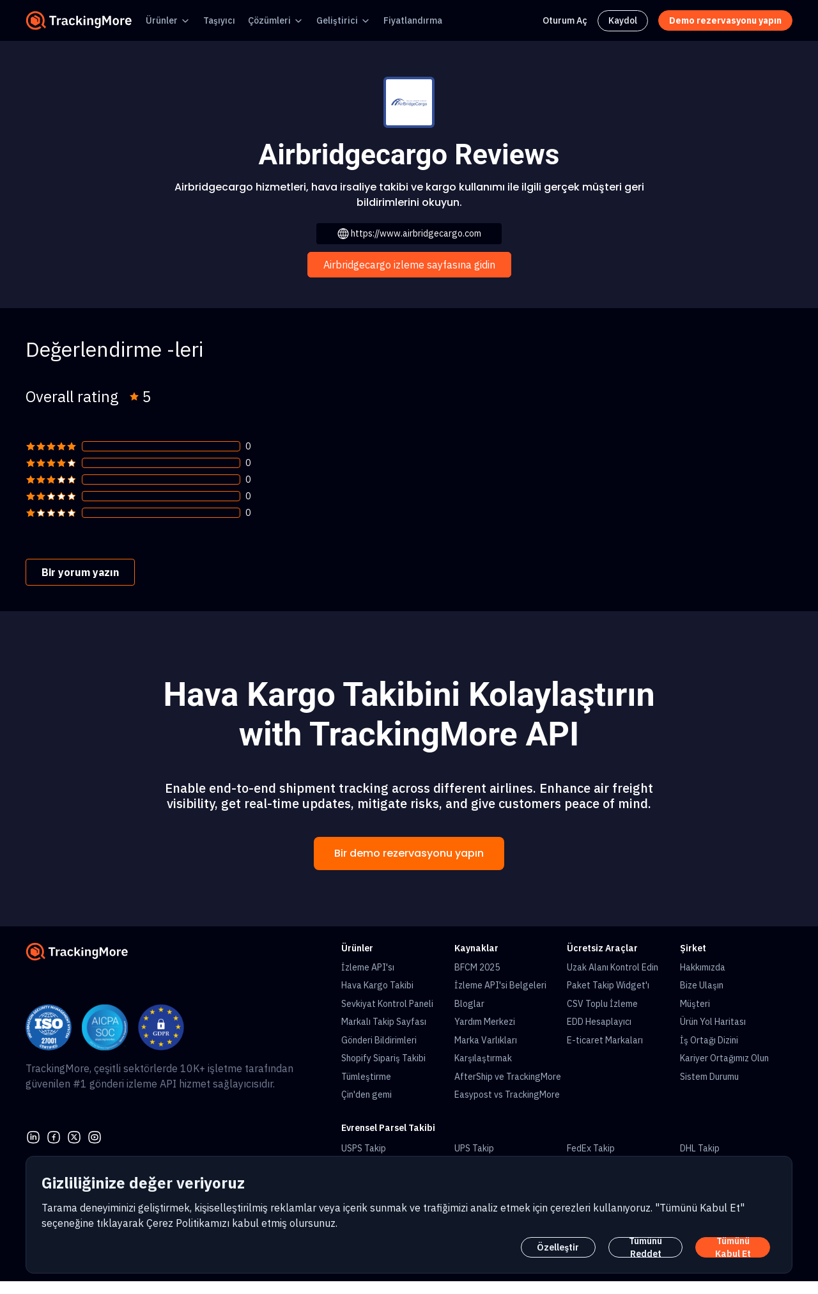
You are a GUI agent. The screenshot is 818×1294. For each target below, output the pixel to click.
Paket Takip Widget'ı (608, 985)
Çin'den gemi (366, 1094)
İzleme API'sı (367, 967)
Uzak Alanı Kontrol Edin (612, 967)
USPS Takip (363, 1148)
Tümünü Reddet (645, 1247)
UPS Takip (474, 1148)
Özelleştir (558, 1247)
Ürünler (162, 20)
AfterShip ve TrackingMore (507, 1076)
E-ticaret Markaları (605, 1040)
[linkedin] (33, 1135)
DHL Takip (700, 1148)
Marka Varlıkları (485, 1040)
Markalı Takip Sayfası (383, 1021)
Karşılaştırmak (483, 1058)
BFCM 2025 (477, 967)
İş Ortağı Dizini (709, 1040)
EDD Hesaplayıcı (599, 1021)
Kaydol (622, 20)
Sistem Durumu (709, 1076)
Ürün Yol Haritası (713, 1021)
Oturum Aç (565, 20)
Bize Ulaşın (701, 985)
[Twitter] (74, 1135)
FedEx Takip (591, 1148)
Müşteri (695, 1003)
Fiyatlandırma (412, 20)
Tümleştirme (366, 1076)
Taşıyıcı (219, 20)
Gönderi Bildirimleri (379, 1040)
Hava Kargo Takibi (377, 985)
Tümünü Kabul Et (733, 1247)
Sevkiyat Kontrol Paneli (387, 1003)
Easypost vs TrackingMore (507, 1094)
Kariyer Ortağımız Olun (724, 1058)
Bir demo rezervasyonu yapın (409, 853)
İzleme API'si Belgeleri (500, 985)
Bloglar (469, 1003)
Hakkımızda (702, 967)
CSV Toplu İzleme (602, 1003)
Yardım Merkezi (484, 1021)
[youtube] (94, 1135)
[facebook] (53, 1135)
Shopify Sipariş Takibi (383, 1058)
